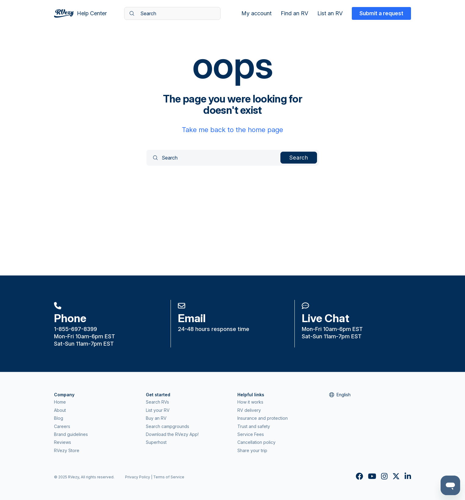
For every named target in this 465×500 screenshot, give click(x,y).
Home (60, 402)
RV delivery (249, 410)
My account (256, 13)
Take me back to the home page (232, 130)
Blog (58, 418)
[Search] (172, 13)
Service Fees (250, 434)
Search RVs (157, 402)
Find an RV (294, 13)
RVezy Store (66, 450)
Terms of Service (168, 477)
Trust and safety (253, 426)
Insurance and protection (262, 418)
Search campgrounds (167, 426)
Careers (62, 426)
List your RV (158, 410)
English (340, 394)
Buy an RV (156, 418)
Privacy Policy (137, 477)
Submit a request (381, 13)
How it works (250, 402)
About (60, 410)
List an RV (330, 13)
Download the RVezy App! (172, 434)
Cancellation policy (256, 442)
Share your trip (252, 450)
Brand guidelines (71, 434)
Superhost (156, 442)
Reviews (62, 442)
